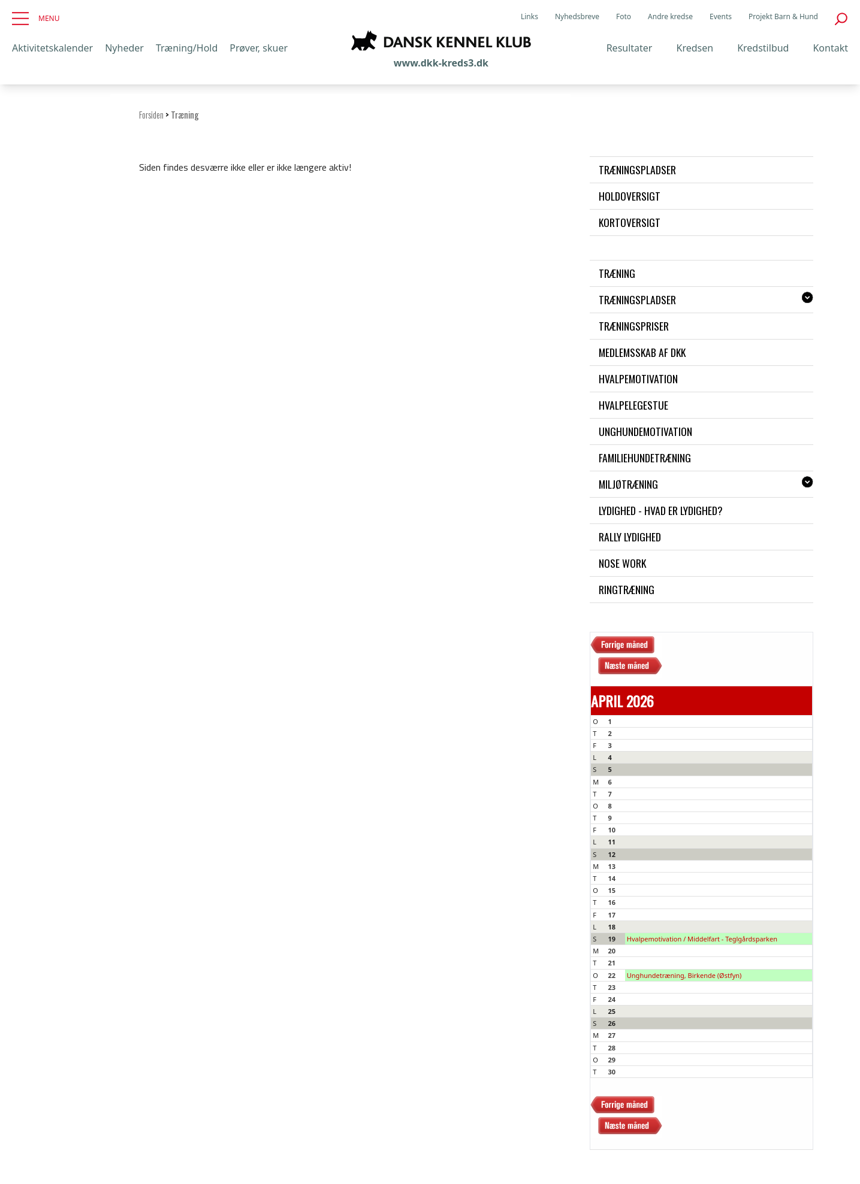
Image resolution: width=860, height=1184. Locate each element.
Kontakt (830, 47)
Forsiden (151, 114)
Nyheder (124, 47)
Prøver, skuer (259, 47)
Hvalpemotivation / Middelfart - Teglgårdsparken (702, 938)
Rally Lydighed (630, 536)
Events (721, 17)
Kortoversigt (629, 222)
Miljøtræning (628, 484)
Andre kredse (670, 17)
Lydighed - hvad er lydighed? (661, 510)
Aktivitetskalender (52, 47)
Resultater (629, 47)
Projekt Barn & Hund (783, 17)
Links (529, 17)
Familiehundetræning (645, 457)
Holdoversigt (629, 196)
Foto (623, 17)
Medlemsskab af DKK (642, 352)
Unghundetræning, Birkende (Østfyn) (684, 975)
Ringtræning (626, 589)
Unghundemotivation (645, 431)
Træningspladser (637, 169)
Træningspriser (634, 326)
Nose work (622, 563)
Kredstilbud (763, 47)
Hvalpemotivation (638, 378)
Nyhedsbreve (577, 17)
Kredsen (694, 47)
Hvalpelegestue (633, 405)
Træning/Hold (187, 47)
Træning (617, 273)
